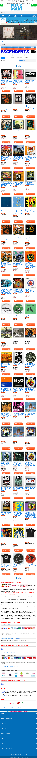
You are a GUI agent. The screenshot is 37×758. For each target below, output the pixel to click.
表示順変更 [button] (22, 60)
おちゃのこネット (17, 757)
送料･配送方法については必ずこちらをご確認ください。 (12, 707)
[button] (1, 5)
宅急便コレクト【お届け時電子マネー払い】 (9, 666)
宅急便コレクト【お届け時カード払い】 (9, 652)
